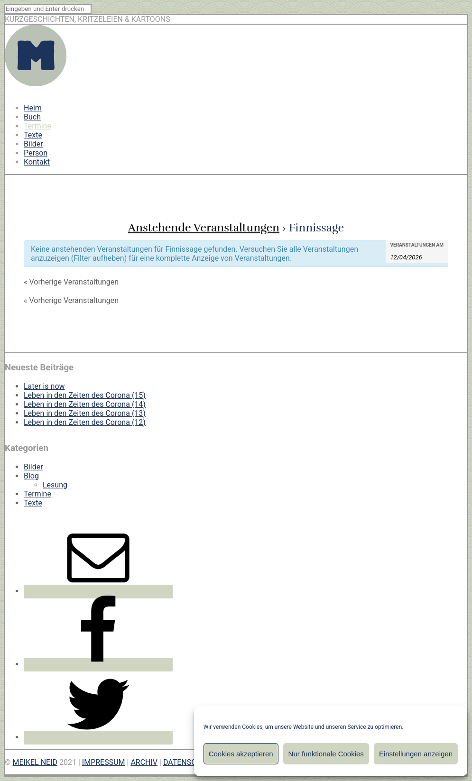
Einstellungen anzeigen (416, 754)
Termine (37, 125)
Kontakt (37, 161)
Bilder (33, 143)
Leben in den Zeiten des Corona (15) (85, 395)
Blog (31, 475)
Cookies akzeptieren (241, 754)
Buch (32, 116)
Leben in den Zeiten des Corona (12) (85, 422)
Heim (33, 107)
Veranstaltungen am (417, 245)
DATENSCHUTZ (189, 762)
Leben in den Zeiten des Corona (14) (85, 404)
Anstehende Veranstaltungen (203, 228)
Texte (33, 134)
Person (35, 152)
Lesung (55, 484)
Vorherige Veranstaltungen (71, 281)
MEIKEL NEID (35, 762)
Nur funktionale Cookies (326, 754)
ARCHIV (143, 762)
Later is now (44, 386)
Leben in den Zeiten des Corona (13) (85, 413)
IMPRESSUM (103, 762)
